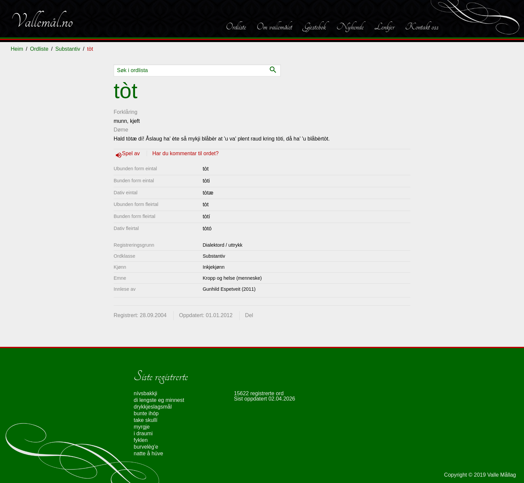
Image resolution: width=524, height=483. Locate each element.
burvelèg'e (146, 447)
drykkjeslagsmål (153, 407)
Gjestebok (314, 26)
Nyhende (350, 26)
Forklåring (125, 112)
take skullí (145, 420)
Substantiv (67, 49)
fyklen (141, 440)
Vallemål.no (42, 21)
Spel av (131, 153)
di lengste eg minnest (159, 400)
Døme (121, 130)
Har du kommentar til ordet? (185, 153)
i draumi (143, 433)
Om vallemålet (274, 26)
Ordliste (236, 26)
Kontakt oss (421, 26)
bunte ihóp (146, 413)
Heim (17, 49)
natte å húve (148, 453)
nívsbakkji (145, 393)
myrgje (142, 427)
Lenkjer (384, 26)
